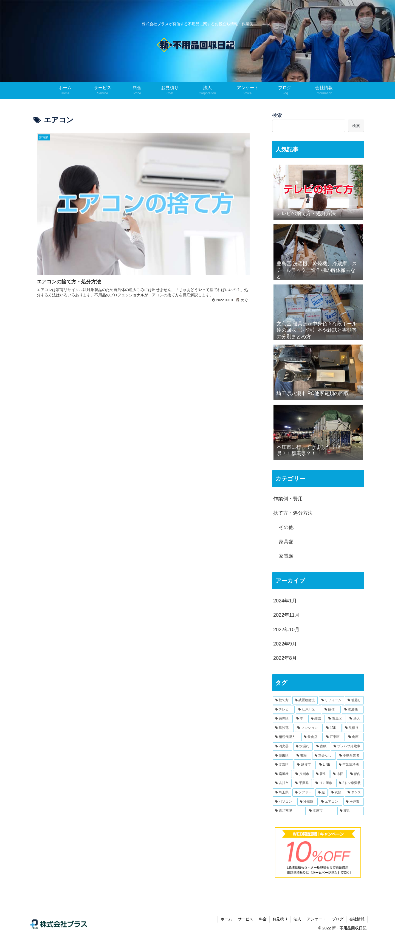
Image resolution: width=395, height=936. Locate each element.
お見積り (280, 919)
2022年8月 (285, 658)
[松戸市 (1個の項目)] (353, 802)
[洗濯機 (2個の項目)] (353, 710)
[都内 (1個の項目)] (356, 774)
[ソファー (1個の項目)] (303, 792)
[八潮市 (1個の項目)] (302, 774)
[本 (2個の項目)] (300, 719)
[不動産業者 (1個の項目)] (350, 756)
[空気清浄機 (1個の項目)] (350, 765)
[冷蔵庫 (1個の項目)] (307, 802)
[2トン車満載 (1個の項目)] (350, 783)
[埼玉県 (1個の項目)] (282, 792)
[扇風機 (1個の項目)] (282, 774)
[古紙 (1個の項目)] (322, 746)
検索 (277, 115)
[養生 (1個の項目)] (321, 774)
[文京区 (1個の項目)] (283, 765)
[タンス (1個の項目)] (354, 792)
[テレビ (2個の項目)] (284, 710)
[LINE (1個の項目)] (326, 765)
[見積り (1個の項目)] (353, 728)
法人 (297, 919)
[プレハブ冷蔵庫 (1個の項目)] (347, 746)
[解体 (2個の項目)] (331, 710)
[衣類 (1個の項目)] (336, 792)
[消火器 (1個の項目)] (282, 746)
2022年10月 (286, 629)
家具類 (286, 542)
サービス (245, 919)
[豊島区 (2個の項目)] (336, 719)
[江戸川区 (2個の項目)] (308, 710)
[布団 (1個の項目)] (338, 774)
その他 (286, 527)
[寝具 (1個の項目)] (350, 811)
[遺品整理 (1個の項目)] (289, 811)
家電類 (286, 556)
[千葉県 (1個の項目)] (302, 783)
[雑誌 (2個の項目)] (316, 719)
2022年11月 (286, 615)
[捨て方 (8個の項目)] (282, 700)
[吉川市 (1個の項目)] (282, 783)
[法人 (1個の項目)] (355, 719)
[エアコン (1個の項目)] (330, 802)
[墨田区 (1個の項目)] (283, 756)
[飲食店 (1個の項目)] (312, 737)
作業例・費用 (288, 498)
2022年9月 (285, 644)
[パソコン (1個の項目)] (284, 802)
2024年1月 (285, 601)
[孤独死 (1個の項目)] (283, 728)
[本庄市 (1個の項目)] (321, 811)
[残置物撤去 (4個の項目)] (305, 700)
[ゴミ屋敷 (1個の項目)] (324, 783)
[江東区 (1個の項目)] (334, 737)
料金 (263, 919)
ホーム (226, 919)
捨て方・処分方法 (293, 513)
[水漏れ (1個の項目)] (303, 746)
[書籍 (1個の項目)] (302, 756)
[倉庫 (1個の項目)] (355, 737)
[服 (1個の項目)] (321, 792)
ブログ (337, 919)
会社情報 (357, 919)
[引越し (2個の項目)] (354, 700)
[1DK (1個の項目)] (333, 728)
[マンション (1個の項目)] (309, 728)
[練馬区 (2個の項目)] (283, 719)
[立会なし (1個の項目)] (324, 756)
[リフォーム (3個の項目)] (331, 700)
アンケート (316, 919)
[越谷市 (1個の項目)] (305, 765)
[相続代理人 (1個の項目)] (286, 737)
